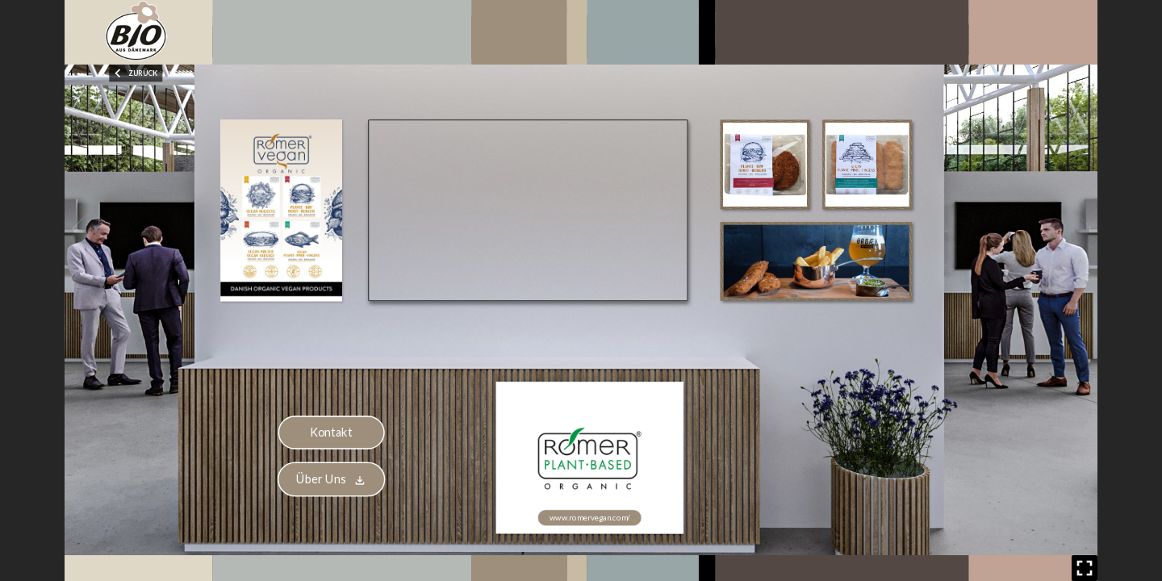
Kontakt (331, 432)
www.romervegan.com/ (589, 516)
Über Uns (331, 479)
